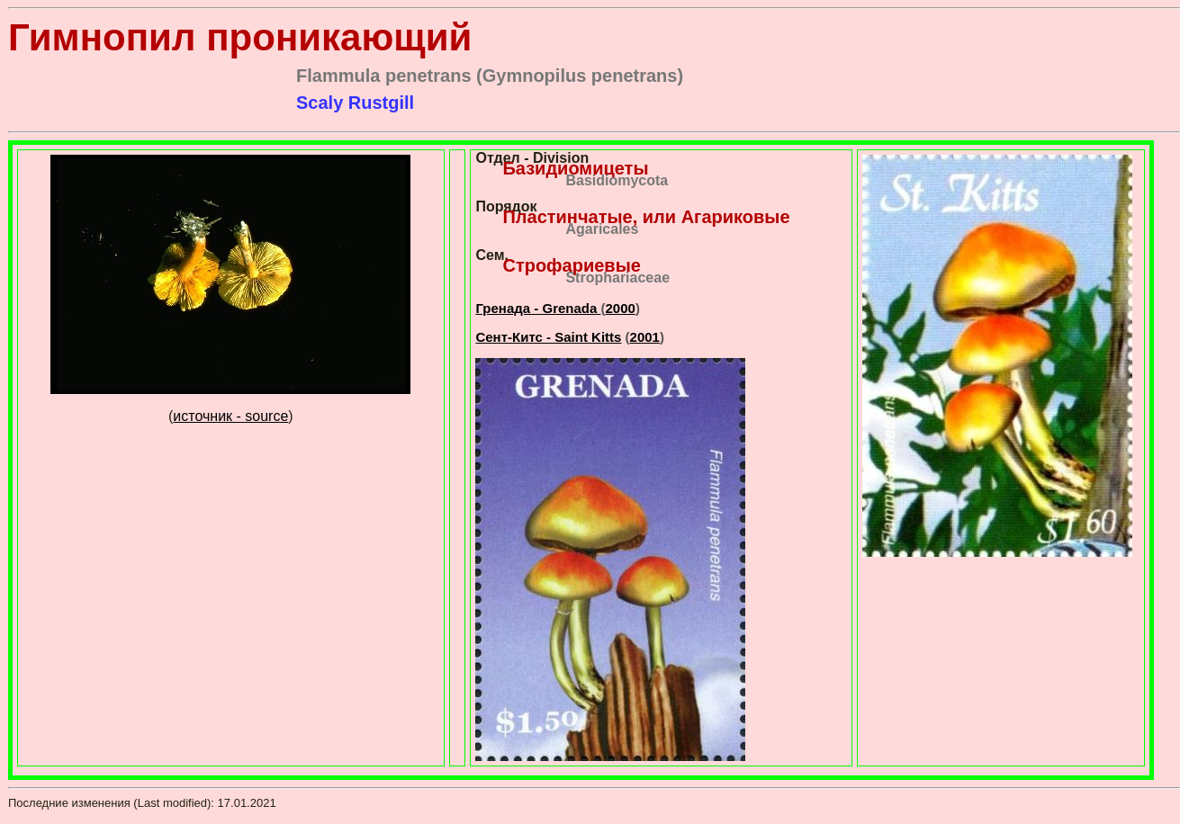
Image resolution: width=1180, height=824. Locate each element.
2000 (620, 308)
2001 (645, 337)
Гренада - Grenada (537, 308)
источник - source (230, 416)
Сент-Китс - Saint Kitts (548, 337)
